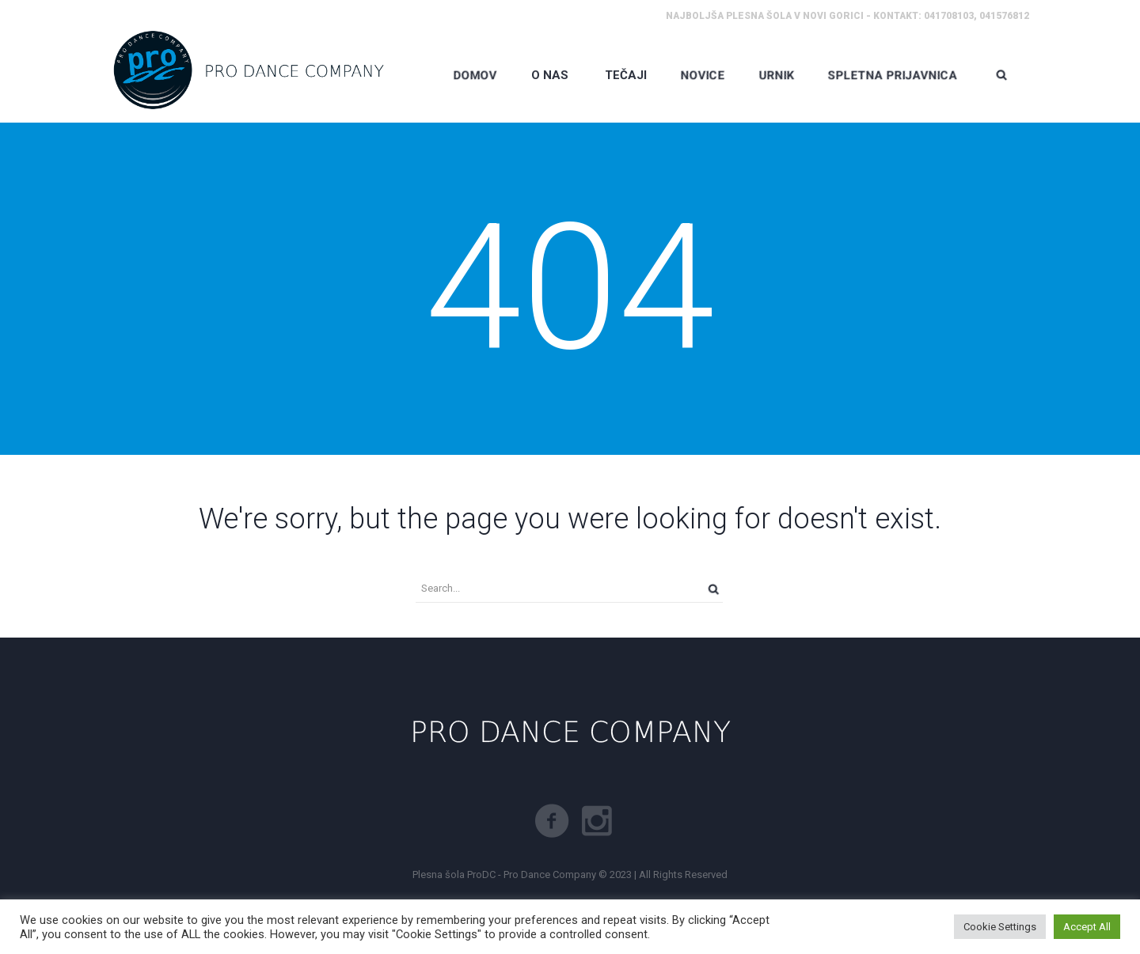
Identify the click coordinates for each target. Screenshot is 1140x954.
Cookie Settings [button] (999, 927)
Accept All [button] (1087, 927)
